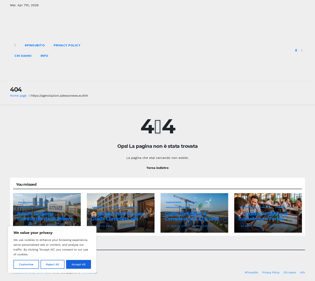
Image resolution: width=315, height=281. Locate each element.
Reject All (52, 264)
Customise (26, 264)
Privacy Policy (67, 45)
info (44, 56)
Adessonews (126, 226)
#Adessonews (26, 202)
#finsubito (44, 202)
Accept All (79, 264)
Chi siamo (23, 56)
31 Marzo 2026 (178, 226)
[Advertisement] (189, 50)
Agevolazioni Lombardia (32, 207)
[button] (296, 50)
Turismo (132, 207)
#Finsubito (35, 45)
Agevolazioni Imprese (178, 207)
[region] (52, 249)
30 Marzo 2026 (252, 226)
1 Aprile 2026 (103, 226)
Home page (18, 95)
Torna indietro (157, 168)
